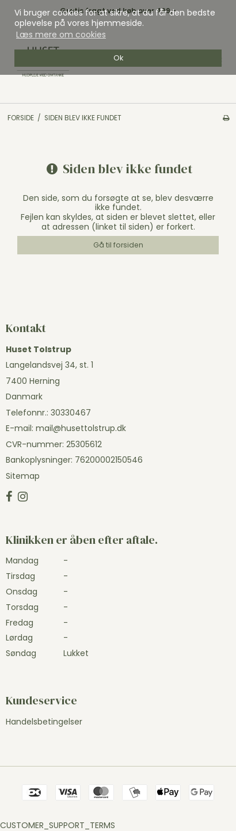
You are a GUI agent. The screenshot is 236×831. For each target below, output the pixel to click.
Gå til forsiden (118, 245)
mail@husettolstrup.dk (81, 428)
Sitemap (23, 476)
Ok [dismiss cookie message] (118, 58)
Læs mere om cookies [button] (61, 34)
